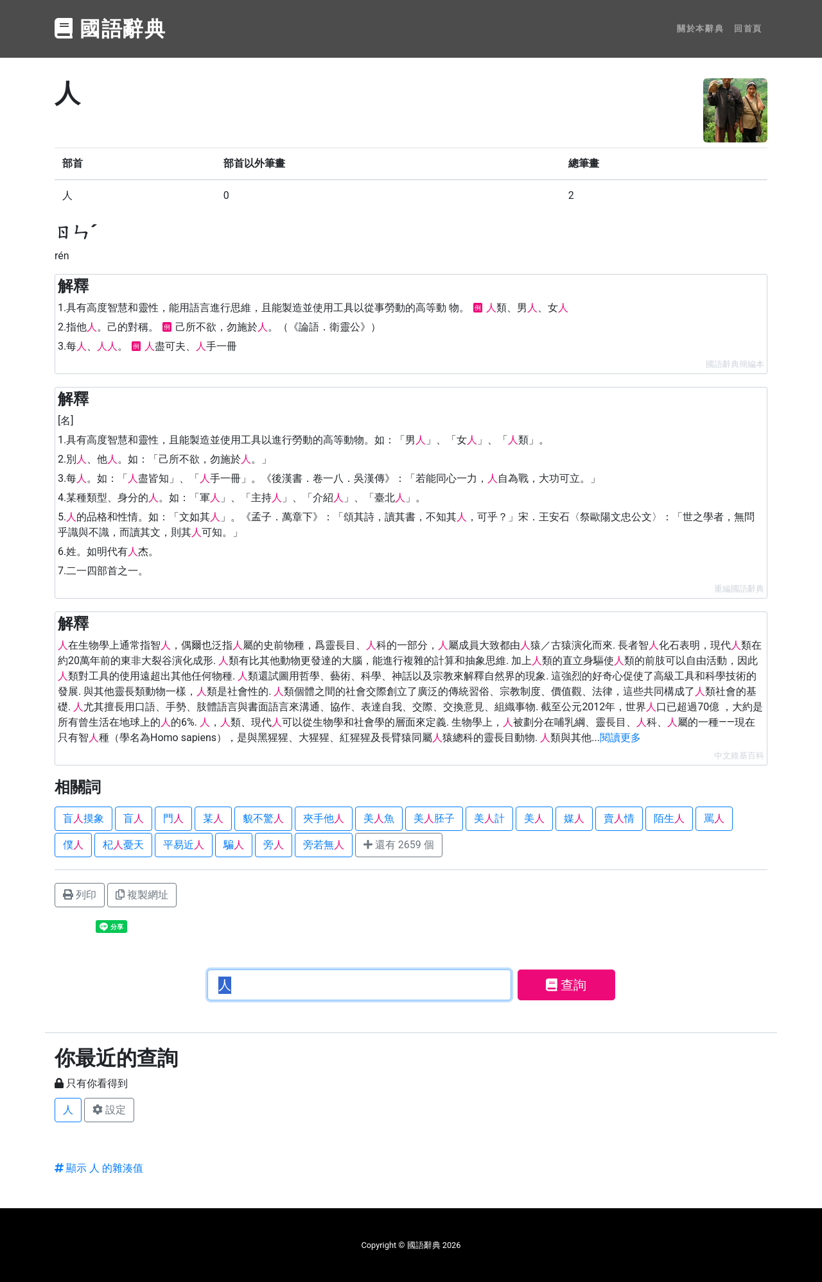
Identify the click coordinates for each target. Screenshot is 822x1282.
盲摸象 (83, 818)
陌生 (669, 818)
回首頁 (748, 28)
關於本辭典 (700, 28)
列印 (79, 895)
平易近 (183, 845)
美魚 (378, 818)
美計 (489, 818)
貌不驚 (263, 818)
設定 (109, 1110)
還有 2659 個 (398, 845)
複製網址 (142, 895)
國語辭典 (110, 29)
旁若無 (323, 845)
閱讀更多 (620, 737)
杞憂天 (123, 845)
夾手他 (323, 818)
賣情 (619, 818)
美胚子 (434, 818)
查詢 (566, 985)
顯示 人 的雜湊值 (99, 1168)
